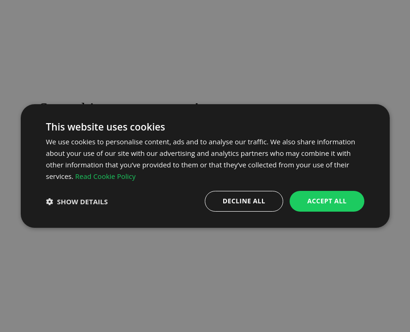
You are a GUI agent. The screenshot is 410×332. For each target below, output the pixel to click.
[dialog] (205, 166)
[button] (77, 201)
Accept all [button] (326, 200)
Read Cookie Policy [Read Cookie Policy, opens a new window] (105, 176)
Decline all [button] (244, 200)
